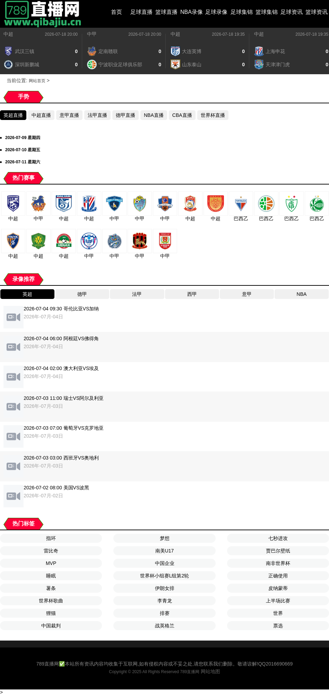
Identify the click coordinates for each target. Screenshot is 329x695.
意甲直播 (69, 115)
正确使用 (278, 575)
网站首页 (37, 80)
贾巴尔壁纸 (278, 551)
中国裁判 (51, 625)
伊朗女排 (164, 588)
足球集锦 (242, 12)
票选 (278, 625)
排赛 (165, 613)
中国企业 (164, 563)
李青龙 (164, 600)
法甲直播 (97, 115)
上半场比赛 (278, 600)
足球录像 (216, 12)
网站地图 (210, 671)
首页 (116, 12)
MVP (51, 563)
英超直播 (13, 115)
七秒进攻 (278, 538)
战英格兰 (164, 625)
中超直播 (41, 115)
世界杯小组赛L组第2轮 (164, 575)
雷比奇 (51, 551)
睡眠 (51, 575)
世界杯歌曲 (51, 600)
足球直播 (141, 12)
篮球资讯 (316, 12)
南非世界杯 (278, 563)
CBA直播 (182, 115)
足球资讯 (291, 12)
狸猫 (51, 613)
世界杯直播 (213, 115)
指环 (51, 538)
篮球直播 (166, 12)
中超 (8, 34)
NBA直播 (154, 115)
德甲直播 (125, 115)
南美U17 (164, 551)
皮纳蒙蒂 (278, 588)
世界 (278, 613)
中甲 (92, 34)
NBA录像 (191, 12)
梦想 (165, 538)
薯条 (51, 588)
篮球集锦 (267, 12)
